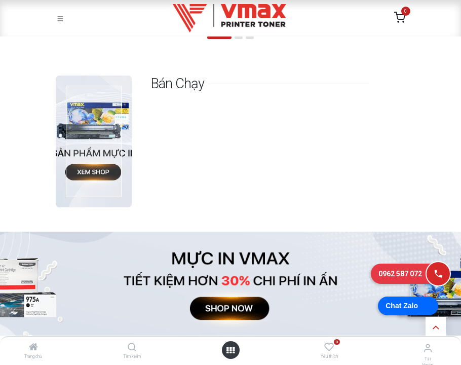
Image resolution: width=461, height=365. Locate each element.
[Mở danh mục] (230, 350)
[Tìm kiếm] (132, 348)
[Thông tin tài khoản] (428, 348)
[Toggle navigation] (60, 18)
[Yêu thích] (329, 347)
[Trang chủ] (33, 348)
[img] (30, 41)
